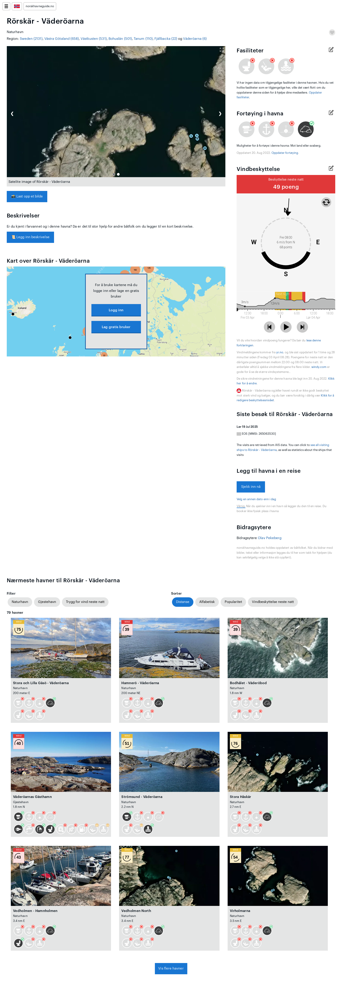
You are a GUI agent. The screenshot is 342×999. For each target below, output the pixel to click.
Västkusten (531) (93, 38)
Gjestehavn (47, 602)
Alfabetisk (207, 602)
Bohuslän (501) (120, 38)
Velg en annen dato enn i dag (256, 499)
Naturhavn (20, 602)
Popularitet (233, 602)
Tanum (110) (143, 38)
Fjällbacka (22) (165, 38)
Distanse (182, 602)
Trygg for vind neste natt (85, 602)
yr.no (279, 352)
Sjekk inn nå (250, 486)
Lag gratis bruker (116, 327)
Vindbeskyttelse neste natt (273, 602)
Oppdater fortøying (285, 153)
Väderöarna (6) (195, 38)
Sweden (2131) (31, 38)
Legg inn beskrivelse (30, 237)
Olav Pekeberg (269, 538)
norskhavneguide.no (40, 6)
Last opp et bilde (27, 196)
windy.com (318, 367)
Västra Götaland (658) (61, 38)
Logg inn (116, 310)
